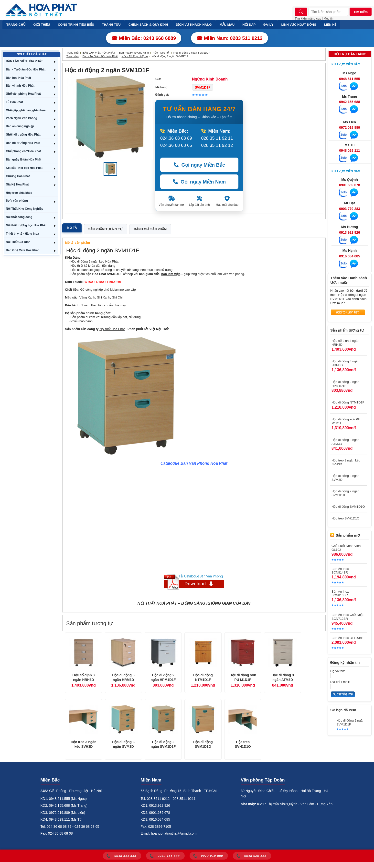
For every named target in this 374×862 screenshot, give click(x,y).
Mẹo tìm (329, 18)
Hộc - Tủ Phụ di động (135, 56)
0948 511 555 (349, 79)
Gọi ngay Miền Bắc (199, 165)
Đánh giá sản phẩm (150, 229)
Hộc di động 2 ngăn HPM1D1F (163, 677)
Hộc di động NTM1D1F (203, 677)
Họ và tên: (337, 671)
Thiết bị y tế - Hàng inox (22, 233)
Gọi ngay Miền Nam (199, 181)
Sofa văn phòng (17, 200)
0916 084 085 (349, 256)
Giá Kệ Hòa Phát (17, 184)
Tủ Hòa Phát (14, 102)
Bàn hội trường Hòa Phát (23, 143)
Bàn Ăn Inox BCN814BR (340, 570)
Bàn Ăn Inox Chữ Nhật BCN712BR (347, 617)
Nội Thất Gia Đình (18, 242)
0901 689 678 (349, 185)
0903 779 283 (349, 209)
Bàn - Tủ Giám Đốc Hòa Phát (25, 69)
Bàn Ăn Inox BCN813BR (340, 593)
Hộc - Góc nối (161, 52)
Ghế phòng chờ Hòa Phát (23, 151)
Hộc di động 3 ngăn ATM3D (282, 677)
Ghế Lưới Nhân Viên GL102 (346, 548)
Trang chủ (72, 52)
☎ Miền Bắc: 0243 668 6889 (143, 38)
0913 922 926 (349, 232)
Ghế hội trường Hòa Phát (23, 134)
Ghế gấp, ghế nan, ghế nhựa (26, 110)
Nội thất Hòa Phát (112, 329)
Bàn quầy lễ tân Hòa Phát (23, 159)
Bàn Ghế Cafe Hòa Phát (22, 250)
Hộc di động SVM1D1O (203, 744)
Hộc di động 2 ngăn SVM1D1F (163, 744)
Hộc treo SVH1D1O (243, 744)
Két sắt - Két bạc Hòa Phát (24, 168)
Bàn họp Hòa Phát (18, 78)
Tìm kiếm (360, 12)
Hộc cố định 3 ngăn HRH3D (84, 677)
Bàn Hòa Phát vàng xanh (134, 52)
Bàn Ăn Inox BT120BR (347, 638)
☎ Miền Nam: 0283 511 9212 (229, 38)
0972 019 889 (349, 127)
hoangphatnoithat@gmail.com (173, 833)
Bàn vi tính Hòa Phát (20, 85)
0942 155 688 (349, 102)
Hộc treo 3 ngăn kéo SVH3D (83, 744)
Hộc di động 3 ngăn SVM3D (123, 744)
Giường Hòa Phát (18, 176)
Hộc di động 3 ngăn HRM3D (123, 677)
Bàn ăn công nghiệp (20, 126)
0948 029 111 (349, 150)
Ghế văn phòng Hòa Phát (23, 93)
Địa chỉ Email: (340, 682)
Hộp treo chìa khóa (19, 193)
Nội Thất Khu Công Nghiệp (24, 208)
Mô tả (72, 228)
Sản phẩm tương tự (105, 229)
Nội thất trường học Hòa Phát (26, 225)
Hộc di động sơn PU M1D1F (243, 677)
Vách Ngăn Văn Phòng (21, 118)
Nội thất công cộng (19, 217)
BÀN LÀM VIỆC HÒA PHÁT (24, 61)
